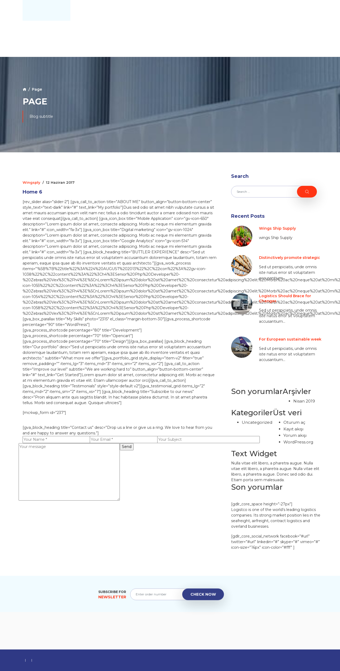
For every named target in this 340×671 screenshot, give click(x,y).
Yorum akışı (295, 435)
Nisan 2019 (304, 401)
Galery (259, 10)
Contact (304, 10)
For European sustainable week (290, 339)
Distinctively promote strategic (289, 257)
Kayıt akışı (293, 428)
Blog (280, 10)
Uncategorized (257, 422)
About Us (233, 10)
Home (209, 10)
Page (37, 89)
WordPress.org (298, 441)
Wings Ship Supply (277, 228)
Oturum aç (294, 422)
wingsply (31, 182)
